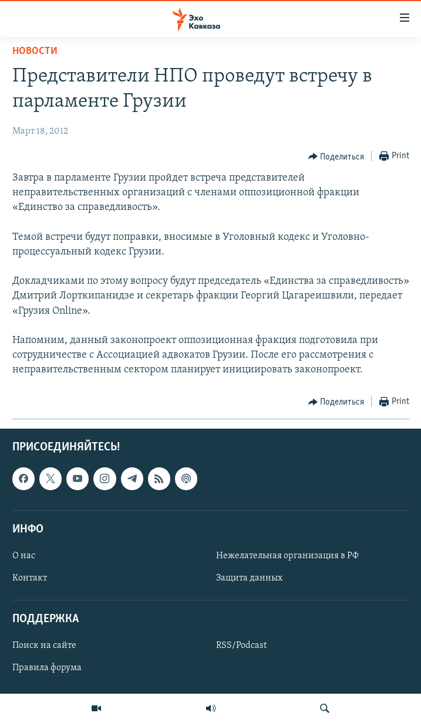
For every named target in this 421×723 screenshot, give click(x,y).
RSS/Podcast (241, 645)
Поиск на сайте (44, 645)
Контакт (29, 578)
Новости (35, 51)
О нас (23, 556)
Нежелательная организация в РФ (287, 556)
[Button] (336, 156)
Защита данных (249, 578)
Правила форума (47, 668)
